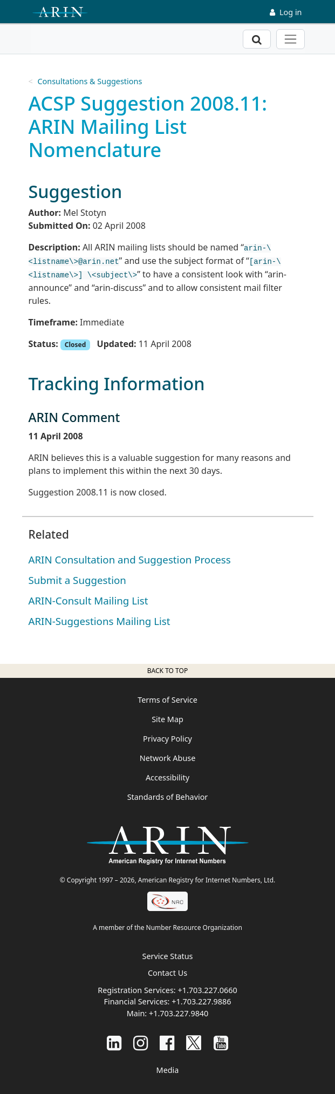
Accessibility (167, 777)
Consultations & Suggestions (89, 81)
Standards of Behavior (167, 797)
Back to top (167, 670)
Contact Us (167, 973)
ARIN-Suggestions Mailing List (99, 621)
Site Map (167, 719)
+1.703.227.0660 (207, 990)
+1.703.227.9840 (178, 1013)
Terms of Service (167, 700)
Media (167, 1070)
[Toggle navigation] (290, 39)
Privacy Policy (167, 738)
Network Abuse (168, 758)
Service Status (167, 956)
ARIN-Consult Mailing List (88, 600)
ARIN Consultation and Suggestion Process (130, 559)
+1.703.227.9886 (201, 1001)
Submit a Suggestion (77, 580)
